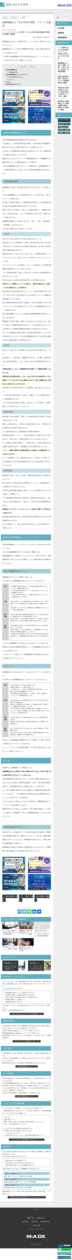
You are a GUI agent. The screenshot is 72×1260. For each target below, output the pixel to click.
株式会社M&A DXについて (13, 84)
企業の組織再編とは (11, 69)
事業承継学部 (62, 37)
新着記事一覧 (63, 43)
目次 (27, 66)
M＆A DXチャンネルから (13, 1033)
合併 (32, 32)
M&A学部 (61, 28)
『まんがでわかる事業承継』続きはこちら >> (27, 1139)
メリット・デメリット (12, 32)
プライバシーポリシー (36, 1229)
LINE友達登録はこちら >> (26, 1066)
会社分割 (36, 32)
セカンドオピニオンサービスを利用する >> (27, 1014)
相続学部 (61, 33)
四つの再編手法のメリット (16, 77)
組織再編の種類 (13, 72)
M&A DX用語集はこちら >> (26, 1096)
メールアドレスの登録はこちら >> (27, 1041)
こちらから (15, 1030)
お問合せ (36, 1225)
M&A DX (37, 1244)
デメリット (12, 79)
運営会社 (41, 1218)
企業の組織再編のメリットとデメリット (17, 74)
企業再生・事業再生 (9, 34)
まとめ (8, 81)
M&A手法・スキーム (24, 32)
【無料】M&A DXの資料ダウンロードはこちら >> (26, 1197)
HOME (30, 1218)
